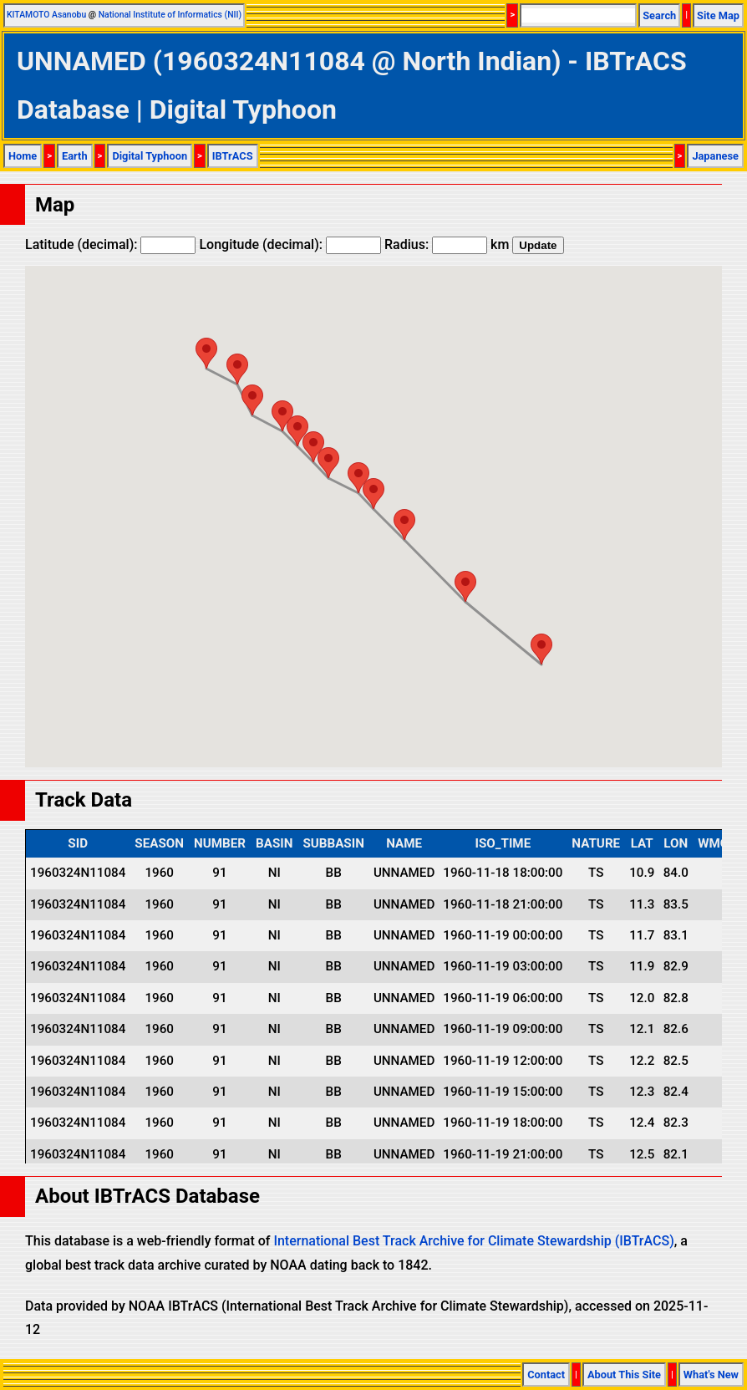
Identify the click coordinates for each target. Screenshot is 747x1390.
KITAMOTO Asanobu (46, 14)
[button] (541, 649)
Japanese (715, 156)
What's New (711, 1374)
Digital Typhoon (149, 156)
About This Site (624, 1374)
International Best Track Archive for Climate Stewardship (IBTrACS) (473, 1241)
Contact (546, 1374)
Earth (75, 156)
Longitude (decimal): (290, 244)
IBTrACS (232, 156)
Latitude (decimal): (110, 244)
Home (22, 156)
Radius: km (446, 244)
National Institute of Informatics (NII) (170, 14)
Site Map (718, 15)
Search (659, 15)
